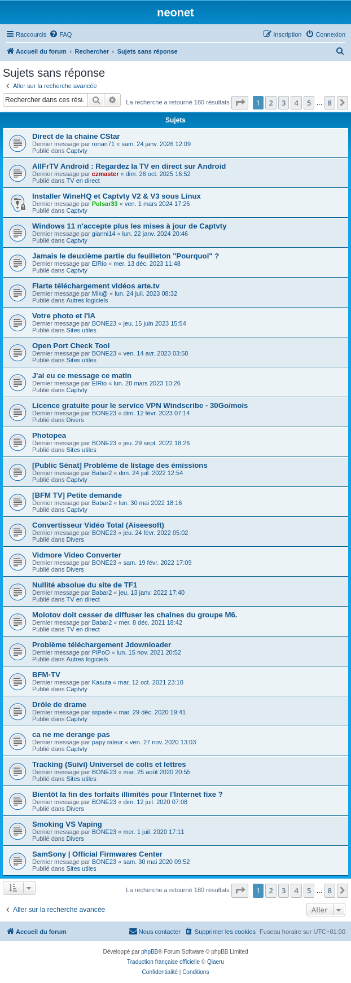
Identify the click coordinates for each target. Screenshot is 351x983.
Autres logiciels (87, 300)
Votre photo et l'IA (63, 315)
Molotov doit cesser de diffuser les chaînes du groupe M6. (134, 615)
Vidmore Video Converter (76, 555)
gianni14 (104, 233)
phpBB (149, 952)
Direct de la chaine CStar (76, 136)
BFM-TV (46, 674)
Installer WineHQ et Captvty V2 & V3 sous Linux (116, 196)
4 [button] (296, 103)
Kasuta (101, 682)
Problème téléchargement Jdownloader (101, 644)
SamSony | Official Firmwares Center (97, 854)
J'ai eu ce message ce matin (81, 375)
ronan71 (103, 144)
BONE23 (104, 323)
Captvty (77, 150)
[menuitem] (60, 34)
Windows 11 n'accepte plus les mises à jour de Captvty (129, 226)
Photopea (49, 435)
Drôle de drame (59, 704)
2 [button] (271, 103)
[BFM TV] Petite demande (77, 495)
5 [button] (309, 103)
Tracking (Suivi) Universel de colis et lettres (109, 764)
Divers (75, 419)
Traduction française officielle (163, 962)
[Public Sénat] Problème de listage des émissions (120, 465)
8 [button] (330, 103)
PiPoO (101, 652)
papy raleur (107, 742)
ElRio (99, 263)
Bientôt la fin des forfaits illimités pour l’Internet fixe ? (127, 794)
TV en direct (83, 180)
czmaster (105, 173)
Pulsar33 (105, 203)
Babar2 (102, 472)
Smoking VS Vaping (67, 824)
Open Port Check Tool (71, 345)
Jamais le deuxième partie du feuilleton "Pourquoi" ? (125, 256)
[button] (239, 102)
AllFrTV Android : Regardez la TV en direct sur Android (129, 166)
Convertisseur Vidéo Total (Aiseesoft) (98, 525)
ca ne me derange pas (71, 734)
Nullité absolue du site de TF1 (84, 585)
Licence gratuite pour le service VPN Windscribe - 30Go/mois (140, 405)
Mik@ (100, 293)
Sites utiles (81, 330)
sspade (102, 712)
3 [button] (284, 103)
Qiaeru (215, 962)
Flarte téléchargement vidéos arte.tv (96, 286)
